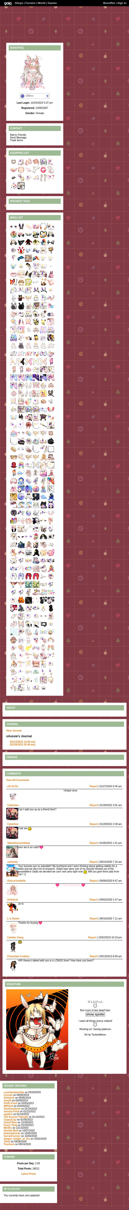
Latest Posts (28, 1173)
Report (94, 786)
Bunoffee (109, 2)
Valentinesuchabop (18, 843)
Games (52, 2)
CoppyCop (10, 1119)
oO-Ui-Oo (12, 786)
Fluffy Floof (10, 1103)
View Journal (14, 730)
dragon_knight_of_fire (17, 1138)
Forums (30, 2)
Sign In (122, 2)
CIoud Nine (10, 1122)
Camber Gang (15, 937)
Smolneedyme (12, 1108)
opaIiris (8, 1114)
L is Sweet (13, 918)
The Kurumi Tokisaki (16, 1117)
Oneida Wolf (11, 1130)
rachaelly (12, 862)
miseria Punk (11, 1111)
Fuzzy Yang (10, 1125)
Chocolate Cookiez (18, 956)
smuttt (7, 1100)
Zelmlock (12, 899)
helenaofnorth (12, 1133)
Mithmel (8, 1106)
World (41, 2)
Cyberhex (13, 805)
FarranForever (12, 1136)
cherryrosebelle (16, 880)
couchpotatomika (14, 1092)
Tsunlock (9, 1144)
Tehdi (7, 1141)
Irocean (8, 1095)
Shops (19, 2)
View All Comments (17, 780)
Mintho (8, 1127)
